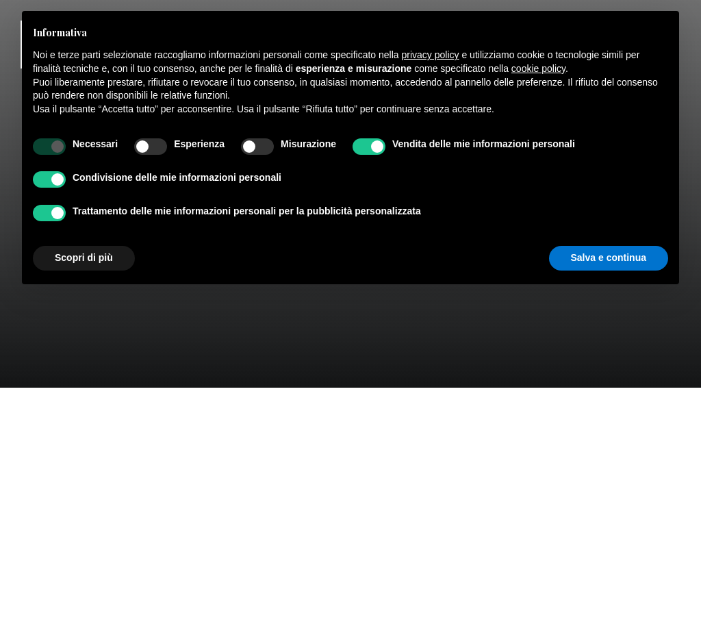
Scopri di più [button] (84, 257)
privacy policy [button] (430, 54)
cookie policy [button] (538, 68)
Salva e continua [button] (608, 257)
